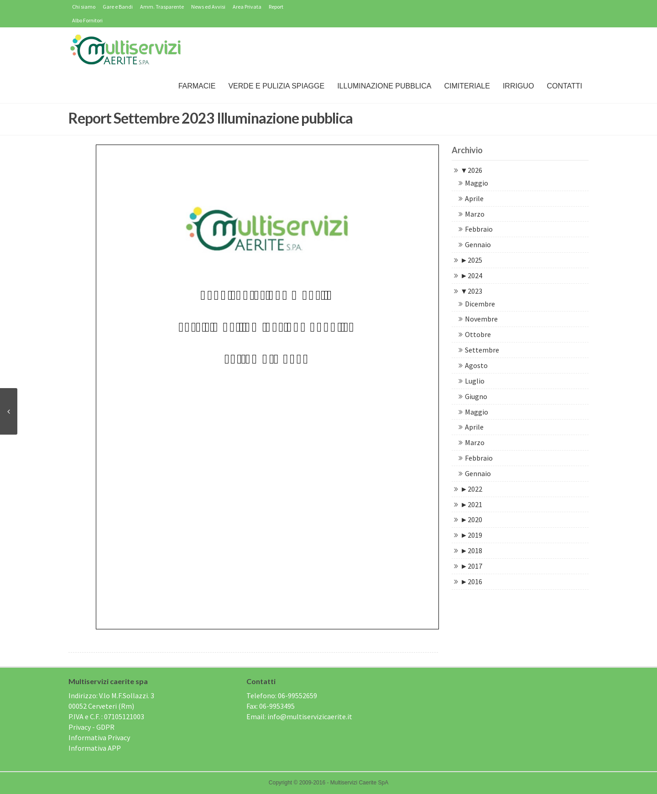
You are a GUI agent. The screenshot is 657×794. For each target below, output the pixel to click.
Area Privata (247, 6)
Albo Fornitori (87, 20)
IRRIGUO (518, 86)
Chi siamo (83, 6)
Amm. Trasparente (162, 6)
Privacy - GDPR (91, 727)
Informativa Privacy (99, 737)
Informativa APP (94, 747)
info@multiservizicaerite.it (309, 716)
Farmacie (197, 86)
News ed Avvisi (208, 6)
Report (276, 6)
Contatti (564, 86)
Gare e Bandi (118, 6)
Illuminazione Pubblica (384, 86)
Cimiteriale (467, 86)
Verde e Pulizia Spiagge (276, 86)
